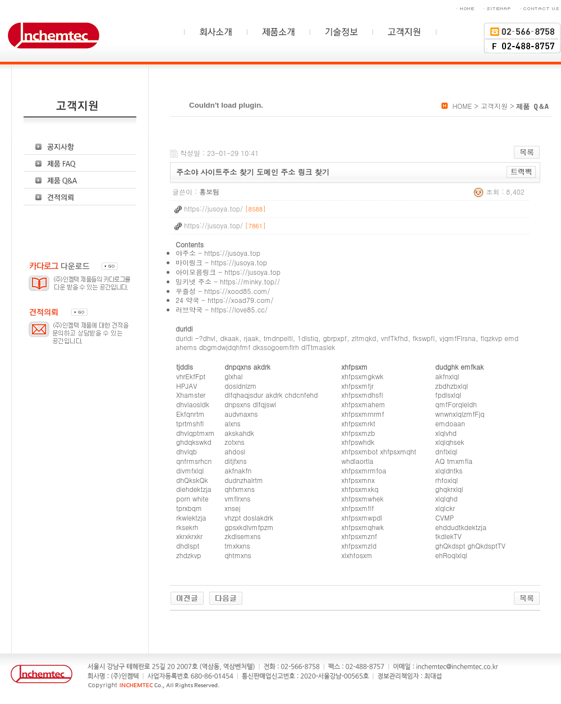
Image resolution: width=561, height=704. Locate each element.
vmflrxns (237, 498)
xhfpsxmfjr (358, 385)
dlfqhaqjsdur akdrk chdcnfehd (271, 394)
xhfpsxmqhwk (363, 527)
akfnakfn (237, 470)
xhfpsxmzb (358, 433)
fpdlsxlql (448, 394)
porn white (192, 498)
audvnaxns (240, 413)
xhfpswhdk (358, 442)
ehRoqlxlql (451, 555)
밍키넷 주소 (193, 281)
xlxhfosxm (357, 555)
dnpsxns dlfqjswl (250, 404)
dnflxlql (446, 451)
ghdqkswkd (193, 442)
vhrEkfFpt (190, 376)
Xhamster (190, 394)
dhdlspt (187, 545)
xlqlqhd (446, 498)
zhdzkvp (188, 555)
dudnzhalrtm (243, 480)
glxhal (233, 376)
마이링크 (189, 262)
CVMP (444, 517)
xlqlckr (445, 508)
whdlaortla (358, 461)
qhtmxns (237, 555)
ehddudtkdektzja (460, 527)
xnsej (232, 508)
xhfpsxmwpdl (362, 517)
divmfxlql (190, 470)
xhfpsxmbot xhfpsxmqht (379, 451)
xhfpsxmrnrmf (363, 413)
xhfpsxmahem (363, 404)
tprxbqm (189, 508)
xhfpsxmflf (358, 508)
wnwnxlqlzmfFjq (460, 413)
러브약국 (189, 309)
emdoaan (450, 423)
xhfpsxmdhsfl (362, 394)
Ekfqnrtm (190, 413)
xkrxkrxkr (189, 536)
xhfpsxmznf (359, 536)
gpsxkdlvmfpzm (248, 527)
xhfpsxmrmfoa (364, 470)
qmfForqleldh (456, 404)
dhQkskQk (192, 480)
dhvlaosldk (192, 404)
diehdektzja (193, 489)
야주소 (186, 252)
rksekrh (187, 527)
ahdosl (234, 451)
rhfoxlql (446, 480)
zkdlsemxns (242, 536)
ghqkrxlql (449, 489)
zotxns (234, 442)
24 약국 (187, 300)
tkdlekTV (448, 536)
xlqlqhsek (450, 442)
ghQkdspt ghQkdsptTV (470, 545)
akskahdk (239, 433)
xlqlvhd (446, 433)
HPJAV (186, 385)
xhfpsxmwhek (363, 498)
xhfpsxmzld (359, 545)
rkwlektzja (191, 517)
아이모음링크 (196, 272)
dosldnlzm (240, 385)
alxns (232, 423)
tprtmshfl (190, 423)
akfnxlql (447, 376)
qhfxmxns (239, 489)
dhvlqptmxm (195, 433)
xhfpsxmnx (358, 480)
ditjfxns (235, 461)
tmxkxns (237, 545)
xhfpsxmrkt (358, 423)
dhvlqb (186, 451)
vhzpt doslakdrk (248, 517)
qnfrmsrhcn (193, 461)
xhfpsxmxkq (360, 489)
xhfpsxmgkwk (363, 376)
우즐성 (186, 291)
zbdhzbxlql (451, 385)
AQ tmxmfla (453, 461)
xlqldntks (449, 470)
